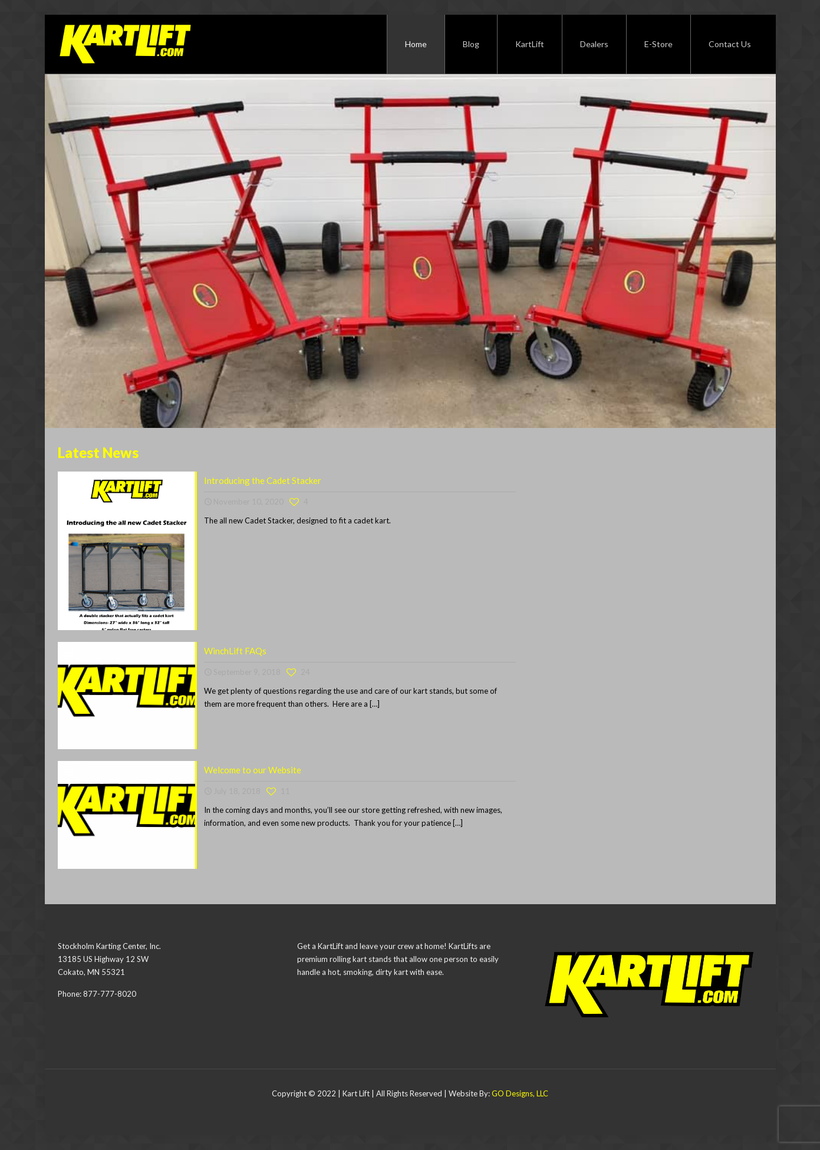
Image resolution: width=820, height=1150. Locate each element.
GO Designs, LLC (520, 1093)
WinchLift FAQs (235, 650)
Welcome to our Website (252, 770)
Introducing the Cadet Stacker (262, 480)
